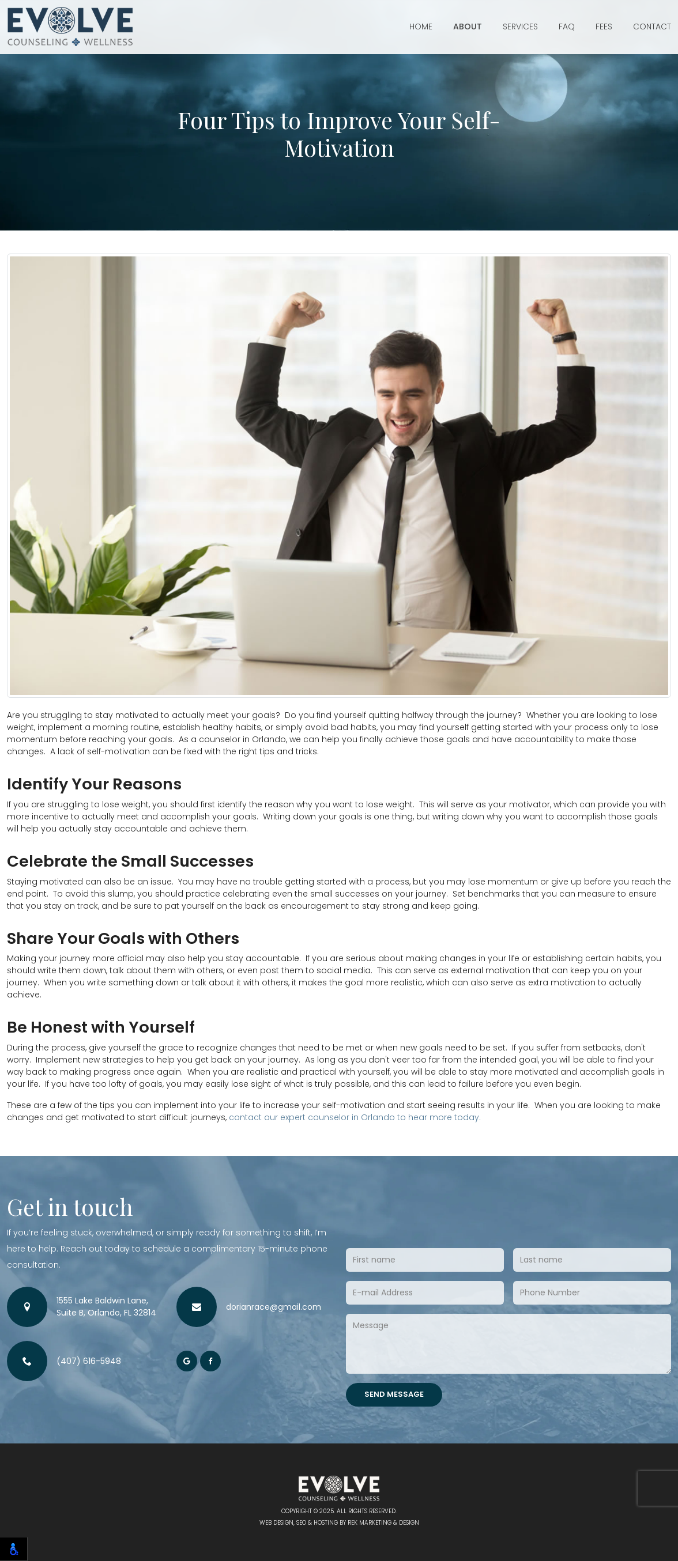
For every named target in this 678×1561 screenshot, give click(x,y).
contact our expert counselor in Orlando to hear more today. (355, 1117)
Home (420, 26)
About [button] (467, 26)
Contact (652, 26)
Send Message (394, 1394)
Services (520, 26)
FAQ (567, 26)
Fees (604, 26)
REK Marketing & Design (383, 1522)
